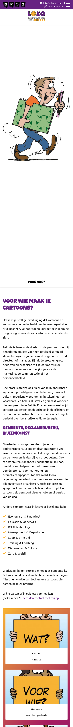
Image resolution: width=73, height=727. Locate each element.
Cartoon (36, 653)
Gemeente (36, 709)
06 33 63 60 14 (53, 6)
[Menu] (68, 4)
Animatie (36, 659)
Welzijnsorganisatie (36, 715)
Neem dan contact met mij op (39, 598)
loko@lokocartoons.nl (52, 3)
